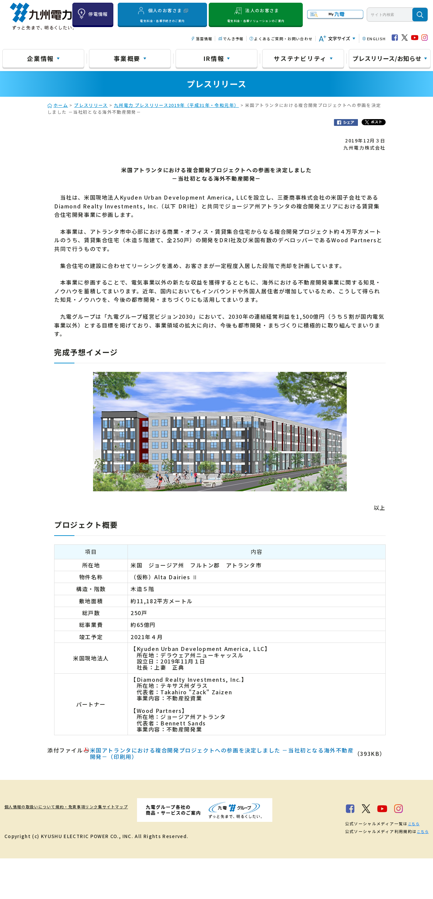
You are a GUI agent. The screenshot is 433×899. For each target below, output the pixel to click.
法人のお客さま (255, 14)
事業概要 (127, 58)
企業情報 (40, 58)
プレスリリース (91, 105)
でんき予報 (233, 38)
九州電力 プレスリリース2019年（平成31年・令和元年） (176, 105)
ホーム (60, 105)
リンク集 (131, 806)
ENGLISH (376, 38)
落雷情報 (204, 38)
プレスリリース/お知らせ (386, 58)
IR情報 (213, 58)
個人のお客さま (162, 14)
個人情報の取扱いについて (35, 806)
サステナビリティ (300, 58)
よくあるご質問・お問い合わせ (283, 38)
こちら (94, 864)
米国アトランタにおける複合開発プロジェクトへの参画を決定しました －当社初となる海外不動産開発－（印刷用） (222, 753)
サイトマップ (167, 806)
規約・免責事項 (94, 806)
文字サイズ (339, 38)
